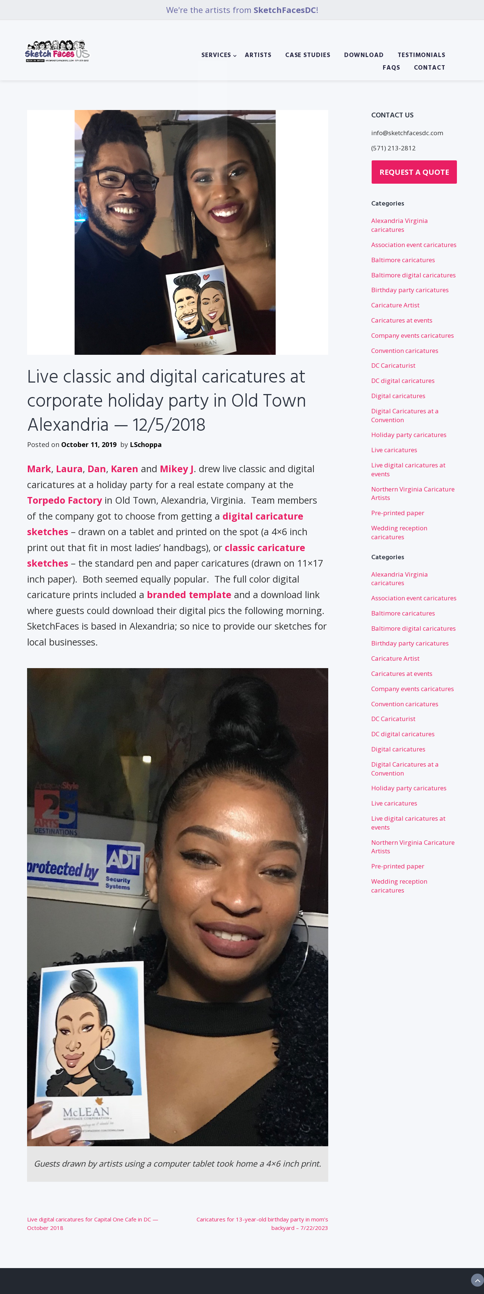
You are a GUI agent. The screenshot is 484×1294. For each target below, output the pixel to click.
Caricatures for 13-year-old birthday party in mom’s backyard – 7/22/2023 (262, 1223)
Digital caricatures (398, 395)
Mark (39, 468)
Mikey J (177, 468)
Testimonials (421, 55)
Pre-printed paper (397, 512)
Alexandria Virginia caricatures (399, 225)
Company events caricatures (412, 335)
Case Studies (307, 55)
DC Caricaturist (393, 365)
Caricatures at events (401, 320)
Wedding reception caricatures (399, 532)
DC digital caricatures (403, 380)
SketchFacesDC (285, 9)
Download (364, 55)
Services (216, 55)
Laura (69, 468)
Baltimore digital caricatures (413, 275)
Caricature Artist (395, 305)
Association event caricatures (414, 244)
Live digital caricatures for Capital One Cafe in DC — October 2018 (92, 1223)
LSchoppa (146, 444)
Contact (429, 68)
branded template (189, 594)
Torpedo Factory (64, 500)
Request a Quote (414, 172)
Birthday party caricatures (410, 290)
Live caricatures (394, 450)
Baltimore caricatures (403, 260)
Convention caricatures (404, 350)
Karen (124, 468)
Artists (258, 55)
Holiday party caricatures (409, 434)
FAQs (391, 68)
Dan (97, 468)
